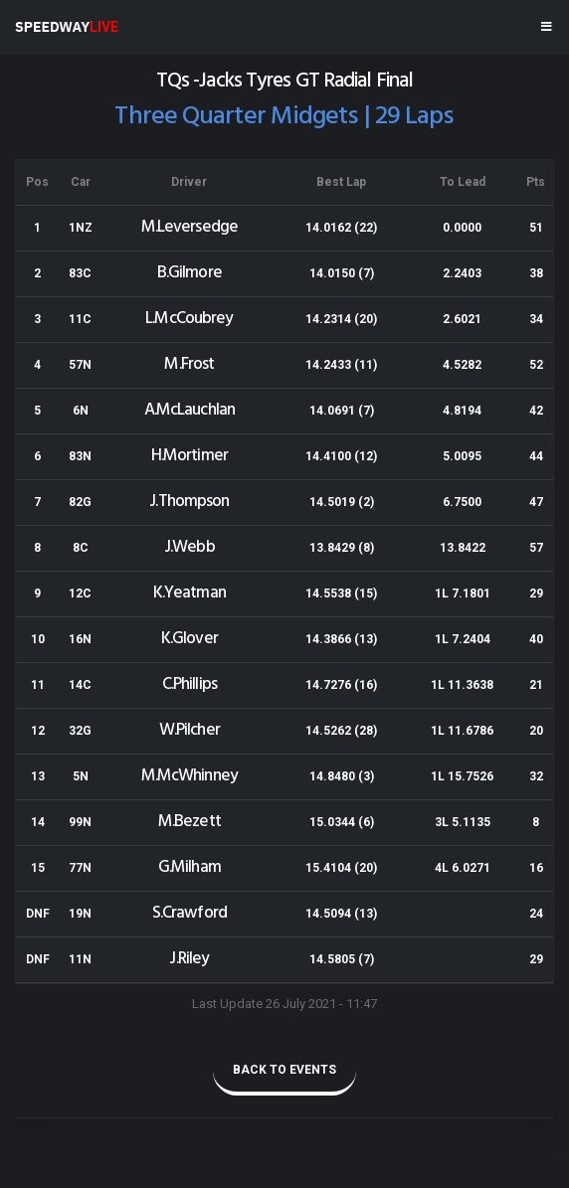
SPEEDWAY (66, 27)
